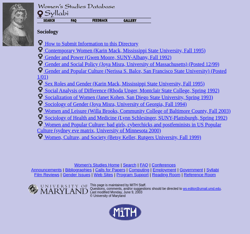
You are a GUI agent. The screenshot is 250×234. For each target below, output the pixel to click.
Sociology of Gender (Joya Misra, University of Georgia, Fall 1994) (115, 104)
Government (191, 169)
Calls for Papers (110, 169)
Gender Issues (76, 174)
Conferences (164, 164)
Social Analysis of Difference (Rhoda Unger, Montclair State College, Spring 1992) (131, 90)
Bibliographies (78, 169)
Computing (139, 169)
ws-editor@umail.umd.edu (202, 188)
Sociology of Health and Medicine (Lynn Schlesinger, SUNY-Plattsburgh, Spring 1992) (135, 118)
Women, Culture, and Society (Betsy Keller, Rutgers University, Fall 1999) (122, 137)
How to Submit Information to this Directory (91, 43)
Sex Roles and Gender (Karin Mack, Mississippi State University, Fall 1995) (124, 83)
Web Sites (103, 174)
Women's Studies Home (96, 164)
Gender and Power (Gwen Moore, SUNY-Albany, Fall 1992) (108, 57)
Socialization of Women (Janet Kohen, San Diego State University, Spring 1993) (128, 97)
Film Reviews (46, 174)
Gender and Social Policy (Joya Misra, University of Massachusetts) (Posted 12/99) (131, 64)
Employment (164, 169)
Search (129, 164)
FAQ (144, 164)
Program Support (133, 174)
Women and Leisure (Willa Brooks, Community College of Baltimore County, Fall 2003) (137, 111)
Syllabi (212, 169)
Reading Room (166, 174)
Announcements (46, 169)
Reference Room (200, 174)
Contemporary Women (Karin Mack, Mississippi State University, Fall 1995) (124, 50)
